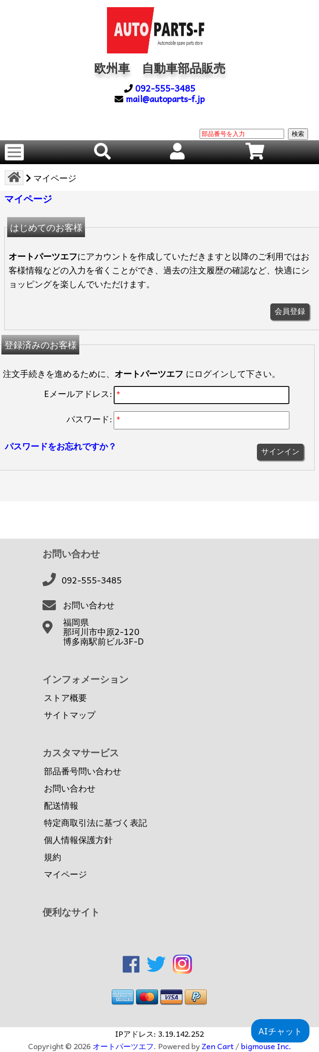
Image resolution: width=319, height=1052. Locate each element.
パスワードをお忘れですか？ (61, 446)
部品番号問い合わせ (82, 771)
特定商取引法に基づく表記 (95, 822)
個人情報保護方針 (78, 839)
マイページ (65, 874)
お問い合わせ (89, 605)
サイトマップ (70, 714)
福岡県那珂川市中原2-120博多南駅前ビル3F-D (103, 631)
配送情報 (61, 805)
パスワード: (89, 419)
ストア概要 (65, 697)
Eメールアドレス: (78, 393)
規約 (52, 857)
